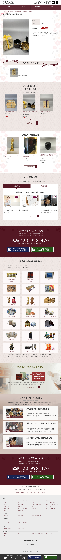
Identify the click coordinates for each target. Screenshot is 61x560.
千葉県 (26, 492)
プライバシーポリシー (50, 533)
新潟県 (43, 492)
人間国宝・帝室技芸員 (36, 504)
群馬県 (35, 492)
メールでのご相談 (36, 557)
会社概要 (51, 9)
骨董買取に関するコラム (37, 515)
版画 (47, 500)
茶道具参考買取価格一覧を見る (30, 123)
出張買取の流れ (21, 520)
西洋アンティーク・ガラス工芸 (52, 504)
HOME (9, 6)
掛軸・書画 (6, 502)
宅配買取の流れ (35, 520)
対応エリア (23, 9)
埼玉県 (31, 492)
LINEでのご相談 (51, 557)
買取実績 (51, 6)
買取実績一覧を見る (30, 166)
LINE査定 (48, 520)
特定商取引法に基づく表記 (37, 533)
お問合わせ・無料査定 (22, 522)
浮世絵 (19, 502)
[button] (30, 119)
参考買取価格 (20, 515)
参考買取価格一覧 (10, 11)
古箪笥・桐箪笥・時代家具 (23, 500)
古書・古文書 (48, 506)
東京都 (17, 492)
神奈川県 (22, 492)
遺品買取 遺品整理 (21, 510)
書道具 (33, 506)
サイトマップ (6, 535)
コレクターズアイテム (50, 508)
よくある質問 (6, 522)
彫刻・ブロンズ (35, 502)
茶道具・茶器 (6, 506)
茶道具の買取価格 (18, 11)
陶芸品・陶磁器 (21, 504)
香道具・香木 (20, 506)
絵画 (33, 500)
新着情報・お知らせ (8, 528)
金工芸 (5, 504)
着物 (5, 510)
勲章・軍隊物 (6, 508)
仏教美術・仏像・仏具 (50, 502)
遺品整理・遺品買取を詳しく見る (29, 387)
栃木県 (39, 492)
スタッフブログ (21, 528)
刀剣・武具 (34, 508)
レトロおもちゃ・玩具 (22, 508)
